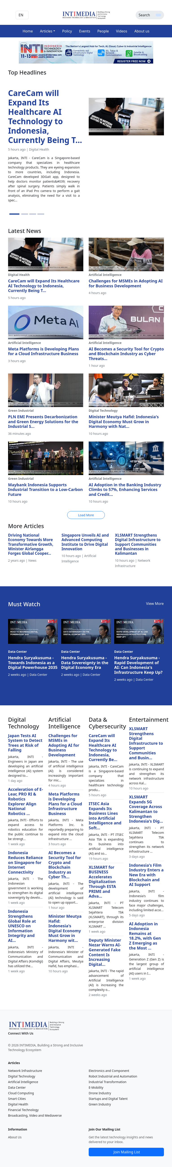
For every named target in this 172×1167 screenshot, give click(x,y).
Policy (67, 31)
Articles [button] (46, 31)
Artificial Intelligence (23, 1082)
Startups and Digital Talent (108, 1099)
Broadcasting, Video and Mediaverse (35, 1115)
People (103, 31)
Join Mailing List (127, 1152)
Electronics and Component (109, 1071)
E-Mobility (96, 1087)
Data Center (17, 1087)
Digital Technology (21, 1076)
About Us (15, 1137)
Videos (121, 31)
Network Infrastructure (25, 1071)
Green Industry (100, 1104)
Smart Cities (17, 1099)
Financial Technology (23, 1110)
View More (155, 603)
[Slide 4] (40, 214)
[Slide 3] (32, 214)
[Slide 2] (24, 214)
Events (84, 31)
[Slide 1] (14, 214)
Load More (86, 515)
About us (141, 31)
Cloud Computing (21, 1093)
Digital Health (18, 1104)
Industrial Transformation (108, 1082)
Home (28, 31)
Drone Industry (100, 1093)
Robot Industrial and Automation (113, 1076)
